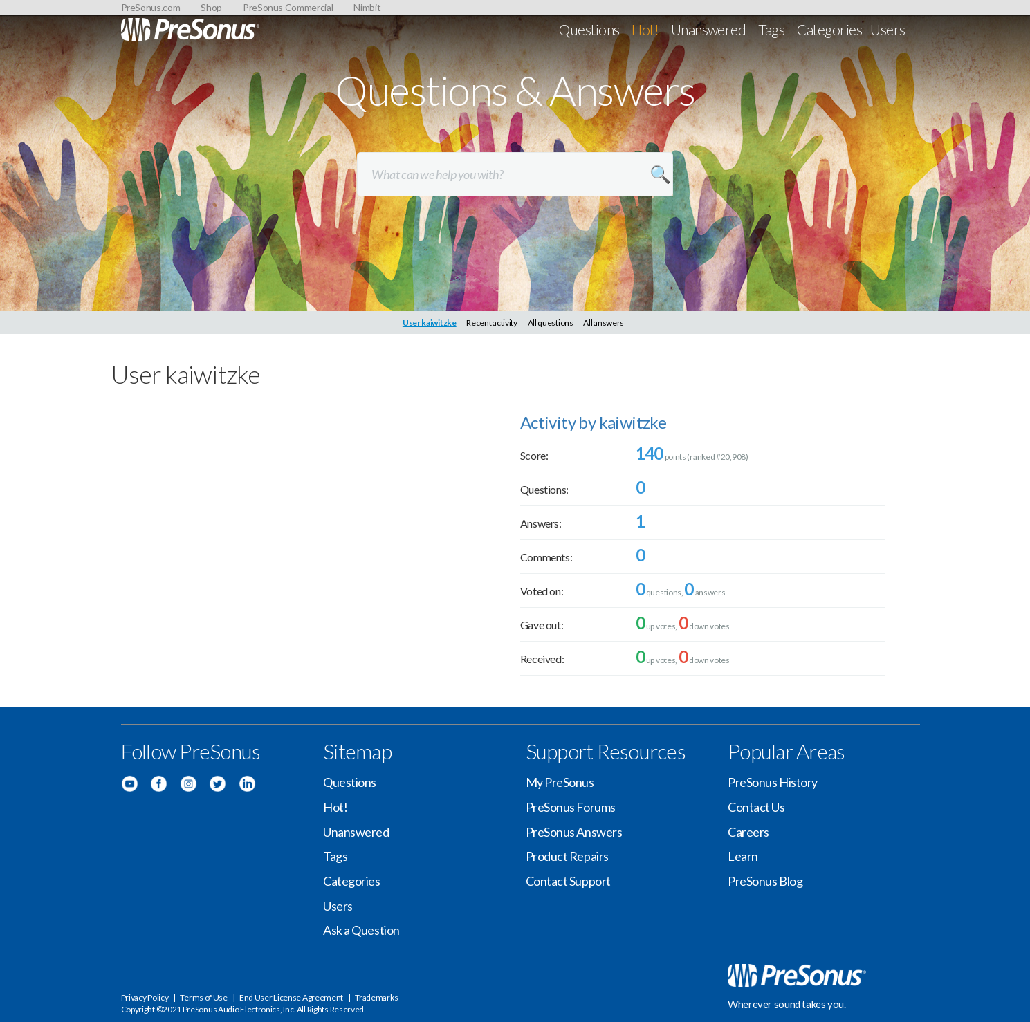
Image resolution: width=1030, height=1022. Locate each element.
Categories (829, 29)
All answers (603, 322)
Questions (589, 29)
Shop (211, 7)
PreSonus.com (151, 7)
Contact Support (568, 881)
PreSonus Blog (765, 881)
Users (887, 29)
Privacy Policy (145, 997)
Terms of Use (203, 997)
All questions (550, 322)
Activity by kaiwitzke (593, 422)
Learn (743, 856)
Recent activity (491, 322)
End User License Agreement (291, 997)
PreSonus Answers (574, 831)
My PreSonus (560, 782)
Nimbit (366, 7)
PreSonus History (773, 782)
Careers (748, 831)
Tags (771, 29)
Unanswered (708, 29)
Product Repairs (567, 856)
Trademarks (376, 997)
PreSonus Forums (571, 807)
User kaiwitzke (430, 322)
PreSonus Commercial (288, 7)
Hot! (645, 29)
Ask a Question (361, 930)
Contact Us (756, 807)
